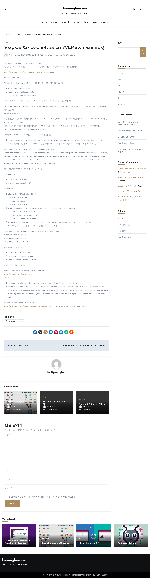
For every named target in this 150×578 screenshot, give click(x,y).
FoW (139, 191)
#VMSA (65, 55)
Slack (85, 22)
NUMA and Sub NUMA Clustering (132, 169)
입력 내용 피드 (124, 225)
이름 (7, 470)
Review (76, 22)
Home (45, 22)
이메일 (8, 479)
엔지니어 (124, 200)
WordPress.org (124, 237)
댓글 (7, 435)
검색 (120, 43)
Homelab (65, 22)
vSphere (104, 22)
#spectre (58, 55)
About (54, 22)
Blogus (89, 574)
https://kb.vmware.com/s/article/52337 (18, 274)
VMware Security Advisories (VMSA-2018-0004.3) (55, 48)
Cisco (120, 73)
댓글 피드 (122, 231)
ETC (119, 86)
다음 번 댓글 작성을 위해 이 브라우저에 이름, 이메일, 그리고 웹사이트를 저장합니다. (42, 496)
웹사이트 (8, 487)
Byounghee (15, 55)
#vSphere (72, 55)
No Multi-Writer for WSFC (92, 404)
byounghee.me (75, 8)
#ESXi (42, 55)
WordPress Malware (126, 143)
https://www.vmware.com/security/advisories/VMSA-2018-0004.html (29, 72)
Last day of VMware (126, 186)
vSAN (94, 22)
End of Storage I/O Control (130, 131)
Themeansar (101, 574)
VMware (7, 42)
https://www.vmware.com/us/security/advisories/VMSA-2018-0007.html (30, 306)
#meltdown (49, 55)
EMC (120, 79)
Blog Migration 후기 (126, 137)
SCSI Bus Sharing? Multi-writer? (132, 196)
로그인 (121, 218)
